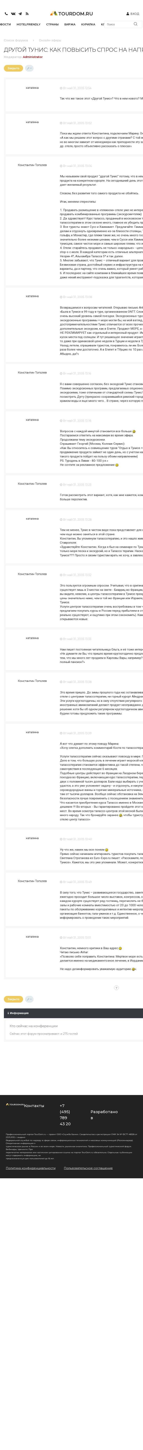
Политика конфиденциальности (30, 1168)
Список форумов (16, 40)
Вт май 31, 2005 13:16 (75, 373)
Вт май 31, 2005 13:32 (75, 575)
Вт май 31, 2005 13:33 (75, 639)
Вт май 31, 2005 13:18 (75, 420)
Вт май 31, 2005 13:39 (76, 733)
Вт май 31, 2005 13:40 (76, 839)
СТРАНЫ (52, 24)
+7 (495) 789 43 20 (65, 1114)
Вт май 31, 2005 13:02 (76, 123)
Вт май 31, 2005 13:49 (76, 882)
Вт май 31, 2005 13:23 (75, 484)
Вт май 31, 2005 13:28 (76, 519)
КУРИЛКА (88, 24)
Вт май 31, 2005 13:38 (76, 682)
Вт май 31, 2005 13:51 (75, 937)
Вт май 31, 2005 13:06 (76, 166)
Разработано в (104, 1114)
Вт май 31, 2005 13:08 (76, 297)
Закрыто (13, 68)
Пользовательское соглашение (88, 1168)
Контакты (34, 1105)
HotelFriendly (28, 24)
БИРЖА (69, 24)
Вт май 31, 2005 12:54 (75, 88)
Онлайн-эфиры (50, 40)
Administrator (33, 57)
